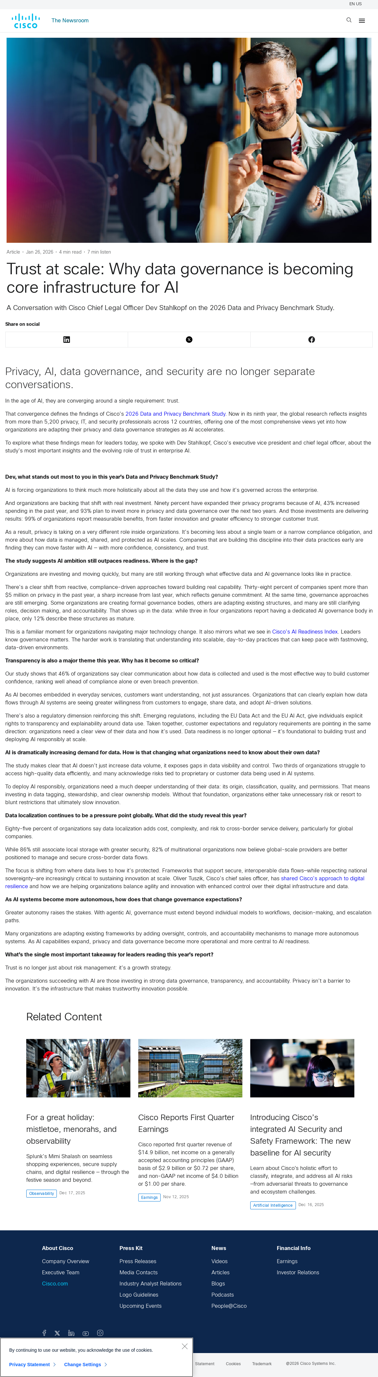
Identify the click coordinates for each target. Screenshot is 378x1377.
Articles (220, 1272)
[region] (96, 1357)
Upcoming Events (141, 1306)
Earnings (287, 1261)
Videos (219, 1261)
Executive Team (60, 1272)
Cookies (233, 1364)
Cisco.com (55, 1284)
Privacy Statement (29, 1364)
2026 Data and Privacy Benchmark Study (175, 414)
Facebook (311, 339)
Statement (204, 1364)
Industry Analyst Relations (151, 1284)
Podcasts (222, 1295)
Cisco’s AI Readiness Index (305, 632)
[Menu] (361, 20)
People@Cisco (229, 1306)
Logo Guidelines (139, 1295)
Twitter (189, 339)
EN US (356, 4)
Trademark (262, 1364)
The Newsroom (70, 20)
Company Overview (65, 1261)
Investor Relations (298, 1272)
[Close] (184, 1346)
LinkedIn (66, 339)
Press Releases (138, 1261)
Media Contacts (139, 1272)
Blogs (218, 1284)
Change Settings (82, 1364)
